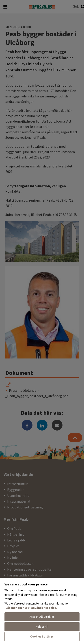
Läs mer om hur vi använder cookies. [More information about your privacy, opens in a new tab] (31, 608)
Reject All (42, 627)
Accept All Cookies (42, 617)
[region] (42, 609)
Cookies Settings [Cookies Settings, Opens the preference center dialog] (42, 636)
